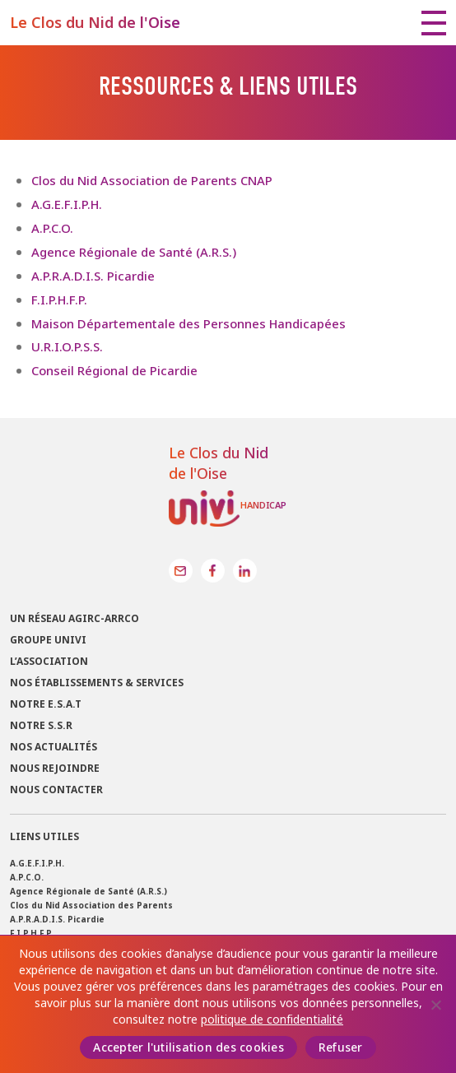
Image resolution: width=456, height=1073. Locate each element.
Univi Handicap (227, 508)
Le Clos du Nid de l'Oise (95, 23)
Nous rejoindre (55, 768)
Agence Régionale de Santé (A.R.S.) (133, 252)
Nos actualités (53, 747)
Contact (181, 571)
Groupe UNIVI (48, 640)
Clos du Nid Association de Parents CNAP (151, 180)
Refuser (341, 1047)
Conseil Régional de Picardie (114, 370)
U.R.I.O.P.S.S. (67, 346)
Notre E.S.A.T (45, 704)
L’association (49, 661)
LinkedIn (245, 571)
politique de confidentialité (272, 1019)
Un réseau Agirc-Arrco (74, 618)
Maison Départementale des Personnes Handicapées (188, 323)
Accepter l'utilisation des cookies (188, 1047)
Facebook (213, 571)
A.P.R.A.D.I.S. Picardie (93, 276)
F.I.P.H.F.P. (59, 299)
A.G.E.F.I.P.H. (66, 204)
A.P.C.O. (52, 228)
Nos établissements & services (97, 683)
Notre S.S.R (41, 725)
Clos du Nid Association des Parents (91, 905)
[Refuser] (435, 1004)
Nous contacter (56, 790)
